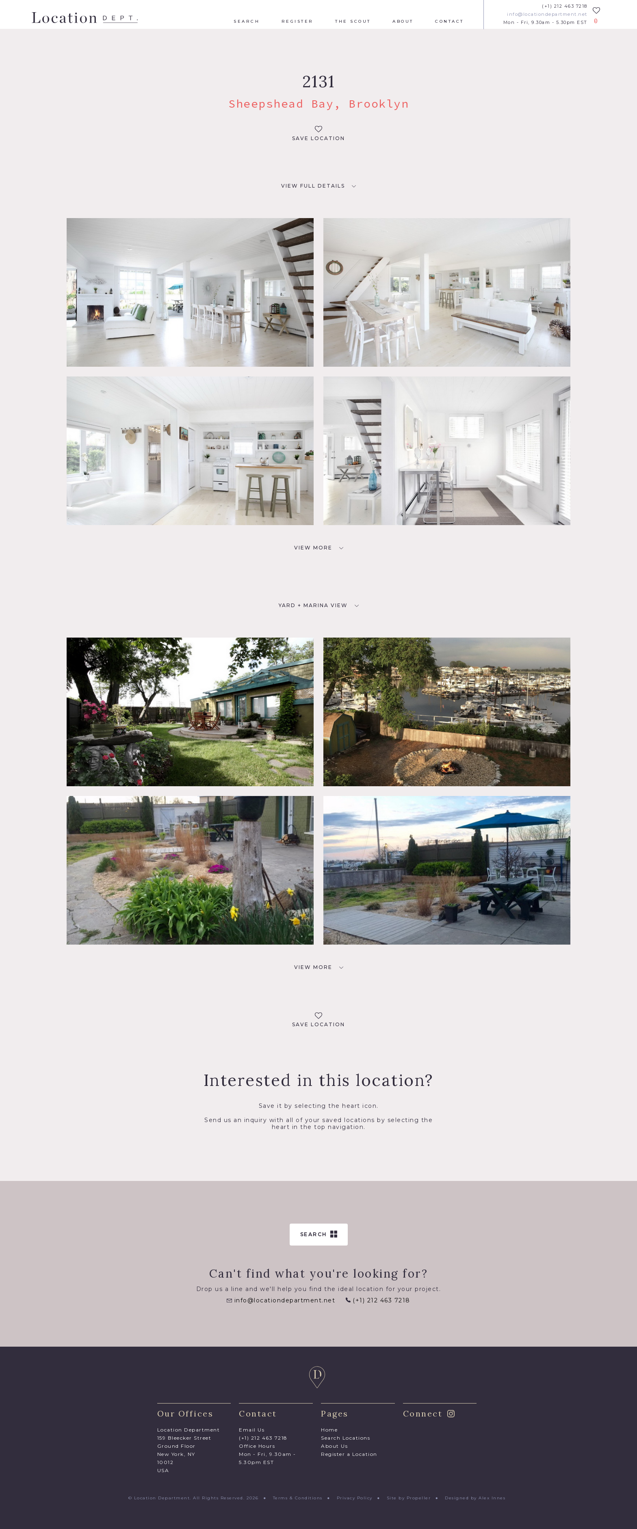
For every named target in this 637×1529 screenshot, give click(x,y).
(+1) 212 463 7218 (564, 6)
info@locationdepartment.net (547, 14)
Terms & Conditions (298, 1498)
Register (298, 21)
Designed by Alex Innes (475, 1498)
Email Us (251, 1430)
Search (247, 21)
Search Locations (345, 1438)
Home (329, 1430)
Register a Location (349, 1454)
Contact (449, 21)
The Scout (353, 21)
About (403, 21)
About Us (334, 1446)
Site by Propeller (409, 1498)
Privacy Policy (355, 1498)
